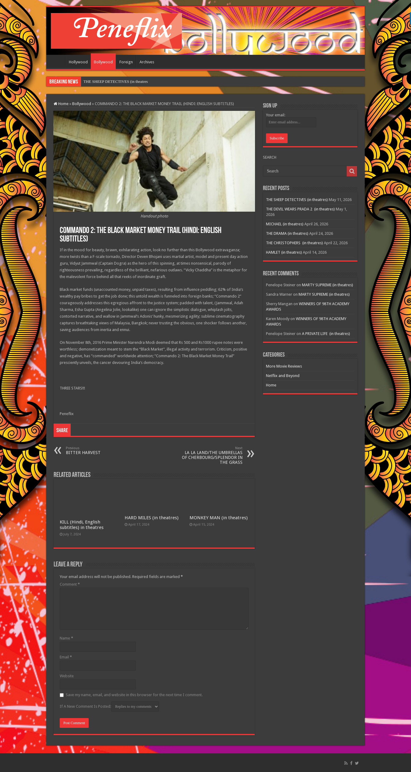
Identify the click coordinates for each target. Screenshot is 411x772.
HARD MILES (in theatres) (152, 517)
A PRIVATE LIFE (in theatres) (326, 333)
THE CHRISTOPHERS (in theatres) (294, 243)
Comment (70, 584)
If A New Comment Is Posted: (109, 706)
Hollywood (78, 62)
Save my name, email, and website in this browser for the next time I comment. (134, 695)
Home (57, 61)
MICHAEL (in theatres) (284, 224)
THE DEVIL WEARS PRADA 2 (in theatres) (300, 209)
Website (67, 676)
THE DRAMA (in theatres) (287, 233)
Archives (147, 62)
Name (66, 638)
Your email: (275, 115)
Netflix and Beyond (282, 375)
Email (66, 657)
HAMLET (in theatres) (284, 252)
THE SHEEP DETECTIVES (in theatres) (297, 199)
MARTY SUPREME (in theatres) (327, 285)
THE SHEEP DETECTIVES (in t (109, 81)
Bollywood (103, 62)
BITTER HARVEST (97, 450)
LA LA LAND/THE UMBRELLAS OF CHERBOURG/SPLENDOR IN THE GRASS (211, 455)
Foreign (126, 62)
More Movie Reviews (284, 366)
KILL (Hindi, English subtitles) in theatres (82, 524)
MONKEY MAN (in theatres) (219, 517)
